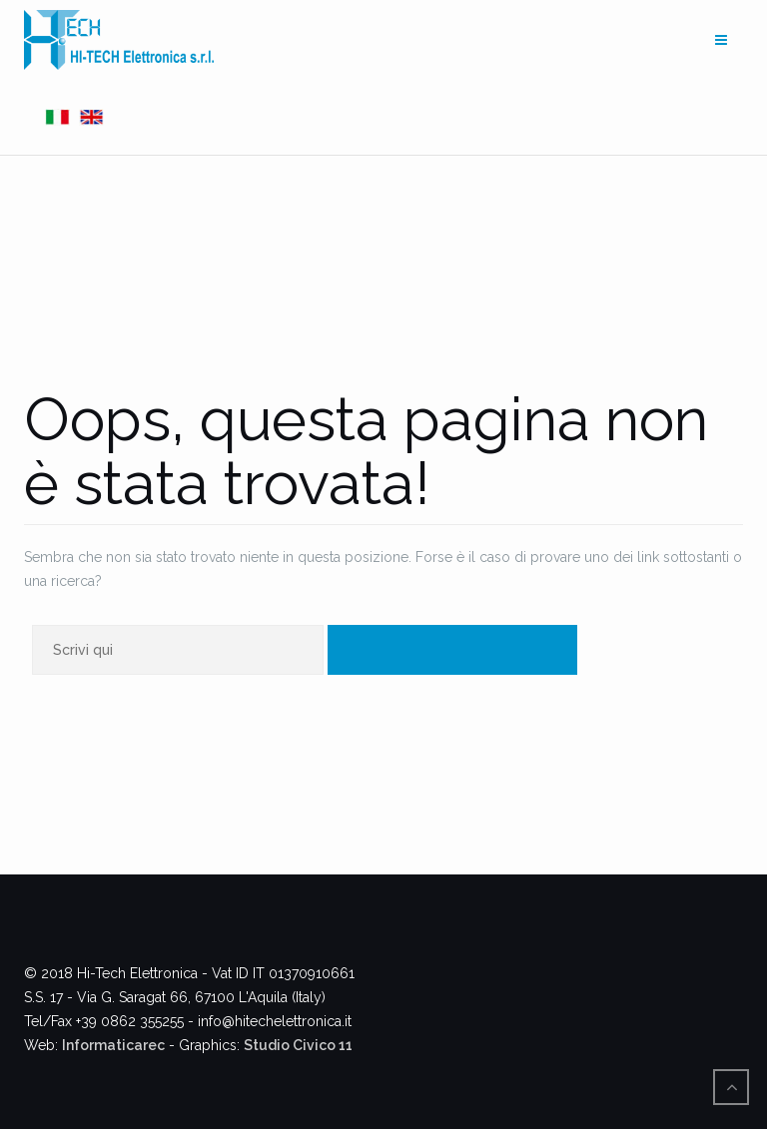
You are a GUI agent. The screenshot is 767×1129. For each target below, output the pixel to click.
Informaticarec (113, 1045)
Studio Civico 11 (298, 1045)
